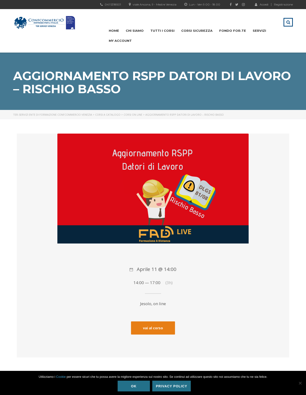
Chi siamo (135, 30)
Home (114, 30)
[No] (300, 383)
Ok (134, 386)
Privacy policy (171, 386)
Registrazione (283, 4)
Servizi (259, 30)
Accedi (261, 4)
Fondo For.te (232, 30)
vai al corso (153, 328)
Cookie (61, 377)
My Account (120, 41)
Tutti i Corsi (162, 30)
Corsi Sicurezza (197, 30)
